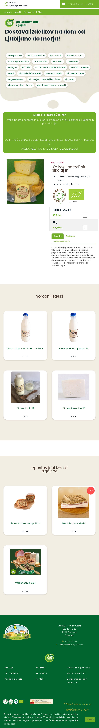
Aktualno (41, 667)
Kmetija (9, 667)
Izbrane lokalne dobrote (20, 85)
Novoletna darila (75, 55)
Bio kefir (26, 67)
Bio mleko (57, 61)
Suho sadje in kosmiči (18, 61)
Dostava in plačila (33, 12)
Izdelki (18, 12)
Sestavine (70, 236)
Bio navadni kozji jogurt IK (73, 348)
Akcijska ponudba (36, 55)
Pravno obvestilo (76, 673)
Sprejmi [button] (90, 719)
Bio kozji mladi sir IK (74, 408)
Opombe (57, 236)
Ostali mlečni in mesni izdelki (51, 85)
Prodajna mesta (13, 679)
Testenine (73, 61)
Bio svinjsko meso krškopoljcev (44, 79)
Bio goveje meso (16, 79)
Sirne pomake (15, 55)
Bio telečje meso (75, 73)
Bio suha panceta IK (73, 523)
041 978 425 (11, 3)
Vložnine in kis (40, 61)
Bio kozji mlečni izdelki (30, 73)
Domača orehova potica (25, 523)
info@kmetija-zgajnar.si (16, 6)
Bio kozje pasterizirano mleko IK (25, 348)
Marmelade (55, 55)
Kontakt (40, 679)
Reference (41, 673)
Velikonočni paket (25, 583)
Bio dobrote (11, 673)
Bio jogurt (12, 67)
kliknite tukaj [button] (9, 724)
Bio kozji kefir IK (25, 408)
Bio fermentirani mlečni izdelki (50, 67)
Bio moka (69, 79)
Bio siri (11, 73)
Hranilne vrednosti (61, 241)
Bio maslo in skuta (80, 67)
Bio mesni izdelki (54, 73)
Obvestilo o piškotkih (78, 667)
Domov (8, 12)
